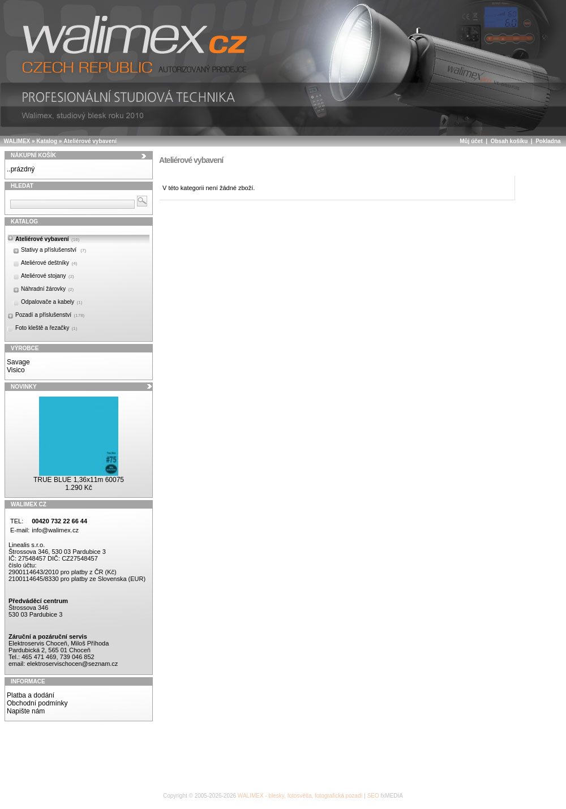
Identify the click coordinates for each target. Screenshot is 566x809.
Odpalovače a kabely (51, 302)
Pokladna (547, 141)
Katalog (46, 141)
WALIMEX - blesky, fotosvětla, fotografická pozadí (300, 796)
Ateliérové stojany (47, 276)
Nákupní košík (33, 155)
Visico (16, 370)
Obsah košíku (509, 141)
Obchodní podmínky (37, 703)
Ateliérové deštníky (49, 263)
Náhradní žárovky (47, 289)
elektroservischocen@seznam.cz (72, 663)
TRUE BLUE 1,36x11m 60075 (78, 480)
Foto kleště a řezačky (46, 328)
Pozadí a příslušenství (49, 315)
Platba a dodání (30, 695)
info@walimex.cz (55, 530)
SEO (373, 796)
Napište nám (26, 711)
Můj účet (471, 141)
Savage (18, 362)
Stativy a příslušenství (53, 250)
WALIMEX (17, 141)
